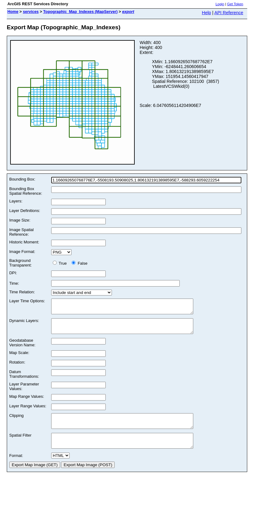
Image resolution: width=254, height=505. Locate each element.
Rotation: (17, 367)
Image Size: (19, 220)
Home (12, 11)
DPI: (13, 273)
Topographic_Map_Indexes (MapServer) (80, 11)
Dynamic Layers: (24, 323)
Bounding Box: (22, 179)
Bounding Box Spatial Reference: (25, 191)
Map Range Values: (26, 402)
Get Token (235, 4)
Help (206, 12)
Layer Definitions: (24, 210)
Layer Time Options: (27, 301)
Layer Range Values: (27, 411)
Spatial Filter (20, 443)
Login (219, 4)
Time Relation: (22, 292)
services (31, 11)
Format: (16, 466)
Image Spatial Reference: (21, 232)
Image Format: (22, 251)
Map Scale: (19, 358)
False (79, 263)
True (61, 263)
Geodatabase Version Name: (22, 348)
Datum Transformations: (24, 379)
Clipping (16, 421)
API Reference (228, 12)
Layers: (15, 201)
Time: (14, 283)
